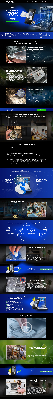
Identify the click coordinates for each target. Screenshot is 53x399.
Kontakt (36, 1)
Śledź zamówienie (30, 1)
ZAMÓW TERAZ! (40, 1)
